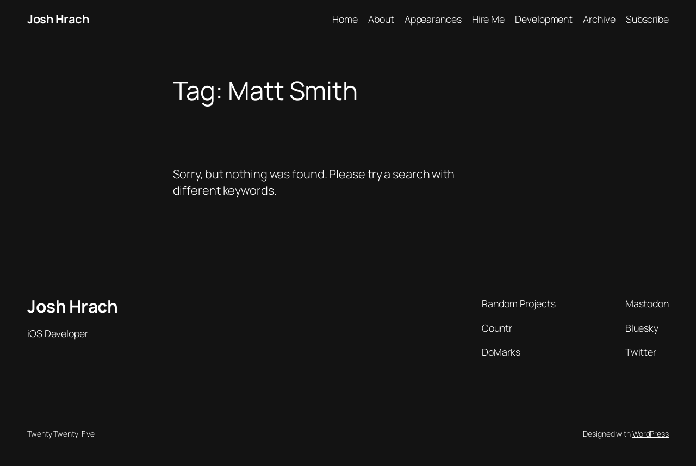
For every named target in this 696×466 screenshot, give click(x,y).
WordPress (650, 433)
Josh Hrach (58, 19)
